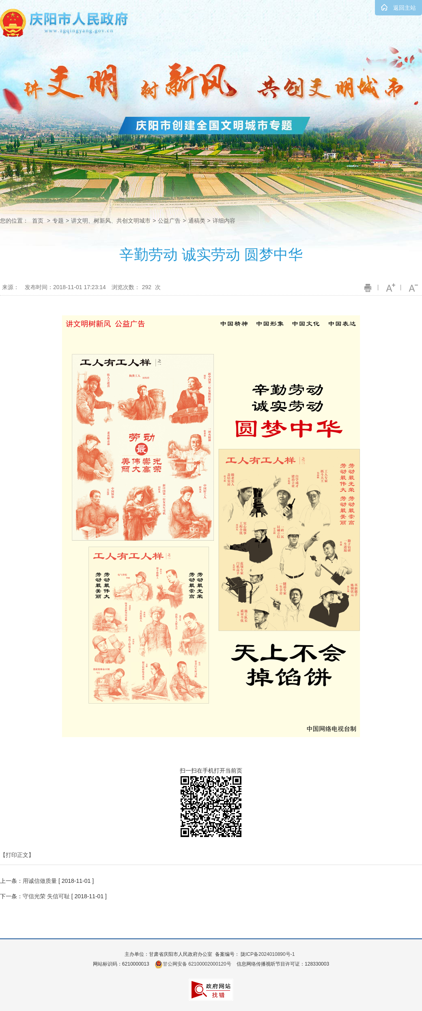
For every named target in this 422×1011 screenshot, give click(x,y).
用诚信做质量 (40, 881)
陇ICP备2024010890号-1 (268, 954)
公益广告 (169, 220)
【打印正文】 (17, 855)
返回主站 (404, 7)
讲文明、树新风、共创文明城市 (111, 220)
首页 (37, 220)
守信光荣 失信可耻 (46, 896)
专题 (58, 220)
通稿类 (196, 220)
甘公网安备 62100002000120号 (193, 964)
